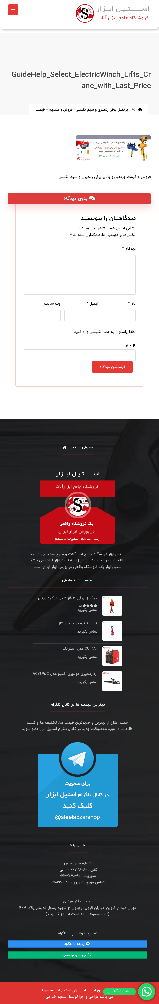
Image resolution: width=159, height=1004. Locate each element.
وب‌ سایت (52, 301)
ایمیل (92, 301)
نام (132, 301)
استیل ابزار (62, 988)
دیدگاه (129, 246)
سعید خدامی (56, 994)
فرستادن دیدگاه (112, 364)
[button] (13, 11)
